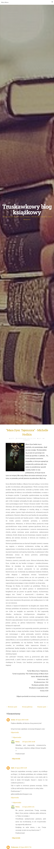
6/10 (40, 438)
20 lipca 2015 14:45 (28, 742)
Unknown (14, 847)
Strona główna (27, 707)
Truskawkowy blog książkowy (27, 209)
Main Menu (27, 2)
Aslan (13, 720)
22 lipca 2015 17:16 (25, 847)
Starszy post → (42, 707)
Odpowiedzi (17, 737)
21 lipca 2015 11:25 (21, 768)
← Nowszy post (11, 707)
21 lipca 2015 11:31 (28, 807)
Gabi (12, 768)
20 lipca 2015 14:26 (22, 720)
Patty (17, 742)
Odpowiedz (15, 732)
